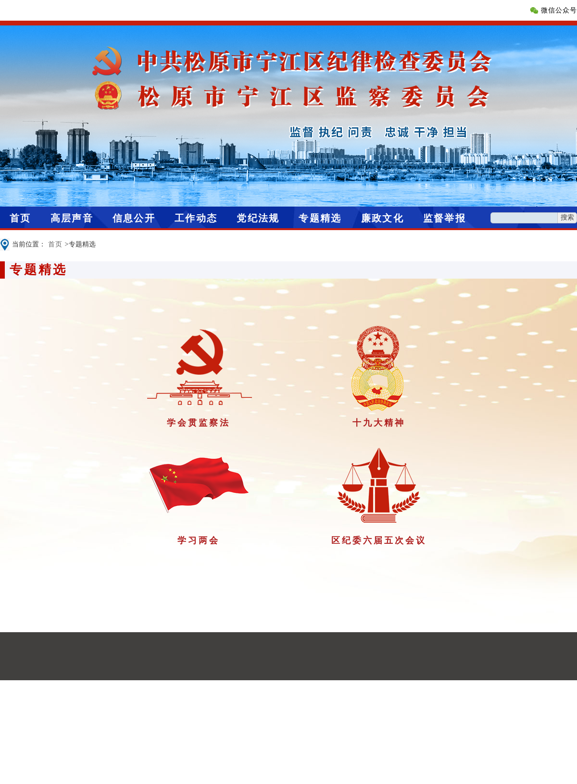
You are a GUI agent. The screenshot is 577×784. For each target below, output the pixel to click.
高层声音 (71, 218)
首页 (20, 218)
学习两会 (198, 540)
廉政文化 (382, 218)
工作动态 (196, 218)
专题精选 (320, 218)
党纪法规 (258, 218)
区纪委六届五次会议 (378, 540)
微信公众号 (559, 10)
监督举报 (444, 218)
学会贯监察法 (198, 423)
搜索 (567, 217)
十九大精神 (378, 423)
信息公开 (134, 218)
